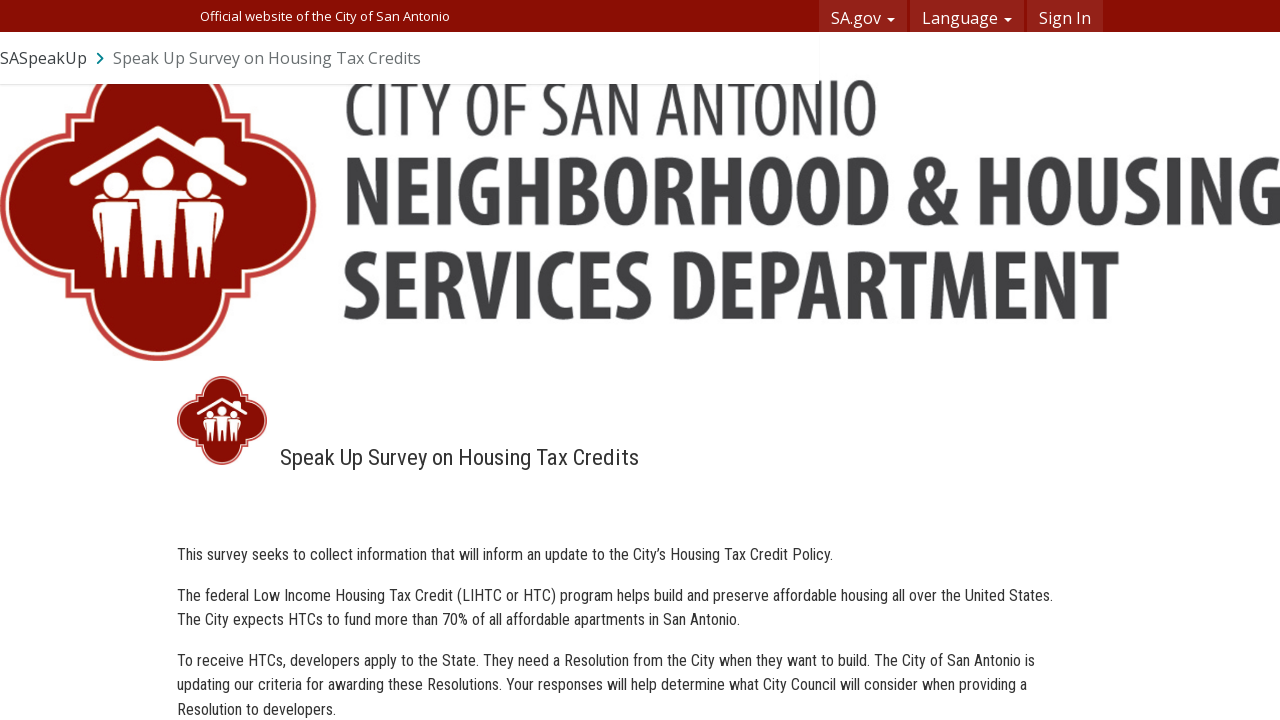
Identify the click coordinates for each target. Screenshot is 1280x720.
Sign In (1065, 18)
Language (967, 18)
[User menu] (792, 58)
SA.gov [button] (863, 18)
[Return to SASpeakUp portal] (54, 58)
